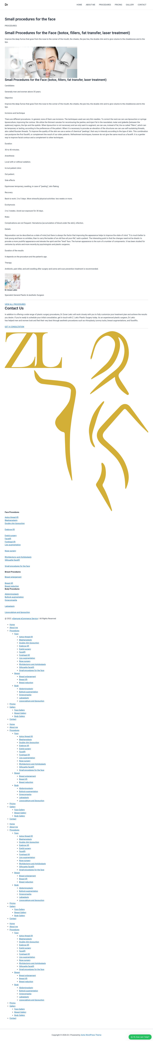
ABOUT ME (90, 5)
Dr (6, 4)
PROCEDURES (105, 5)
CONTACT (142, 5)
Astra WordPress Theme (91, 1035)
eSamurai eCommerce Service (25, 618)
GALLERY (130, 5)
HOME (79, 5)
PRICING (118, 5)
